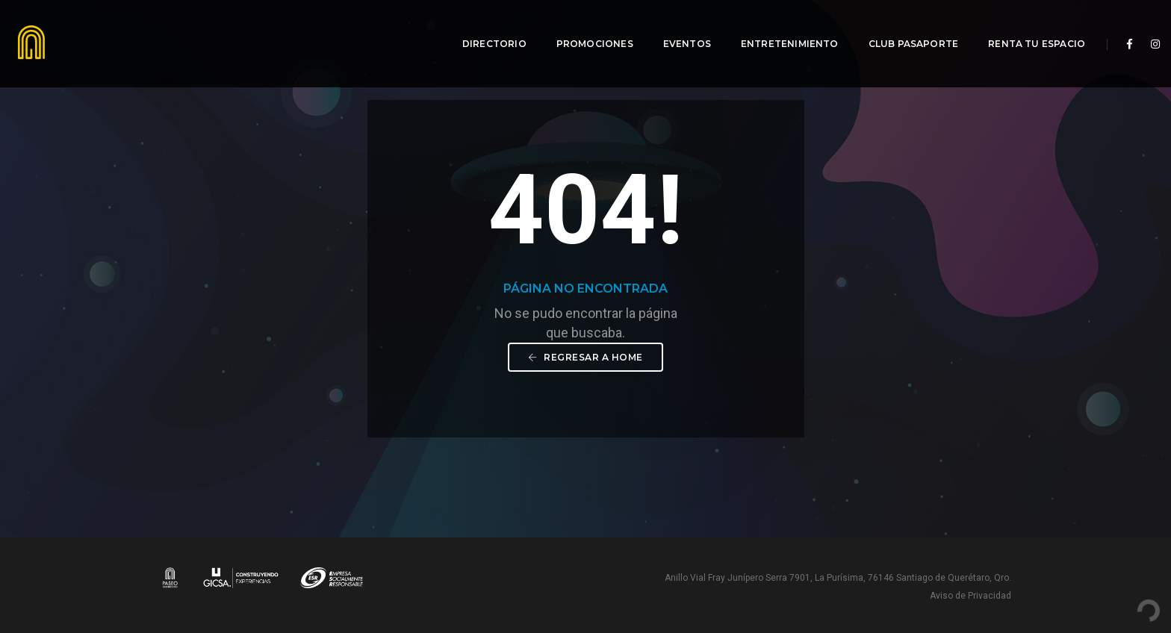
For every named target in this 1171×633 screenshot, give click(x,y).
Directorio (485, 26)
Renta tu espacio (1026, 26)
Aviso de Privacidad (970, 595)
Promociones (585, 26)
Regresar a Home (585, 357)
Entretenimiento (780, 26)
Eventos (677, 26)
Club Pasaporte (904, 26)
